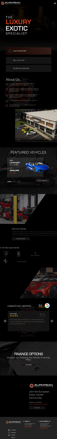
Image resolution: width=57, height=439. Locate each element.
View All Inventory (42, 180)
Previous (5, 167)
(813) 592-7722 (28, 426)
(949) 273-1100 (43, 428)
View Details (13, 173)
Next (52, 167)
